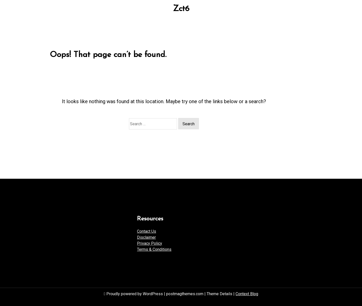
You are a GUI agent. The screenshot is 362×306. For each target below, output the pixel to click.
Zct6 (181, 9)
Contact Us (146, 231)
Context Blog (247, 293)
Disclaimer (146, 237)
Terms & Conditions (154, 249)
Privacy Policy (149, 243)
